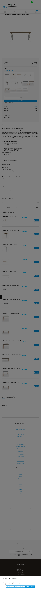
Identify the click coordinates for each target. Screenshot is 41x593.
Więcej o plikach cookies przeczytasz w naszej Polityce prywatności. (15, 584)
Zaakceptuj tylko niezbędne (12, 586)
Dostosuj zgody (22, 586)
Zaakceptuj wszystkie (30, 586)
